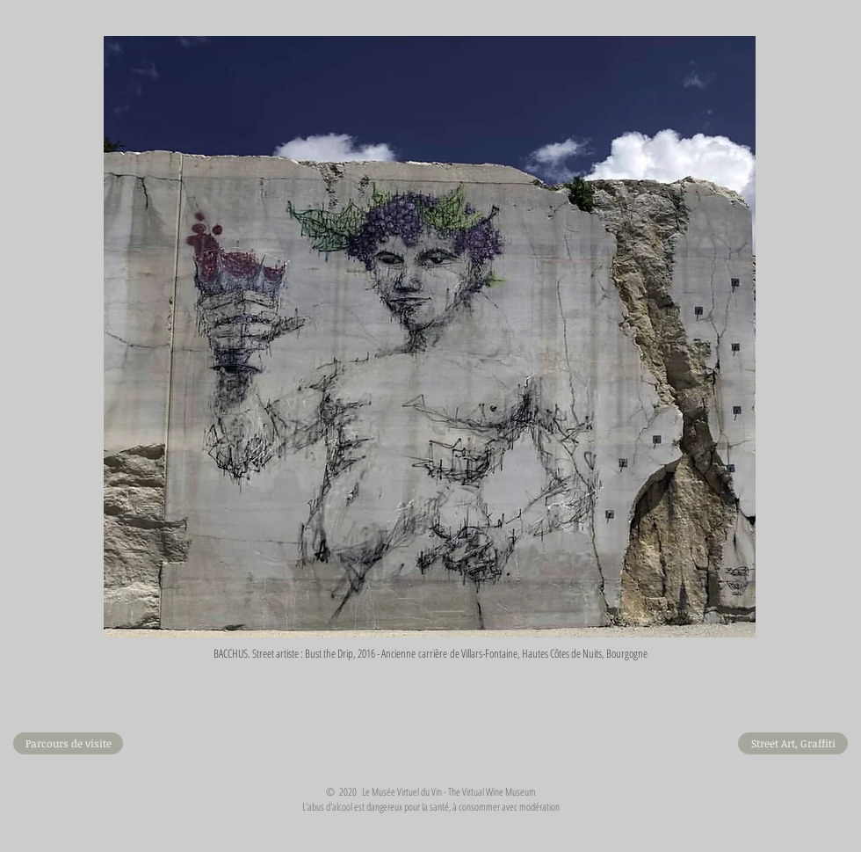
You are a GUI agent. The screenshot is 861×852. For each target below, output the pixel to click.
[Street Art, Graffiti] (793, 743)
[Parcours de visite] (68, 743)
